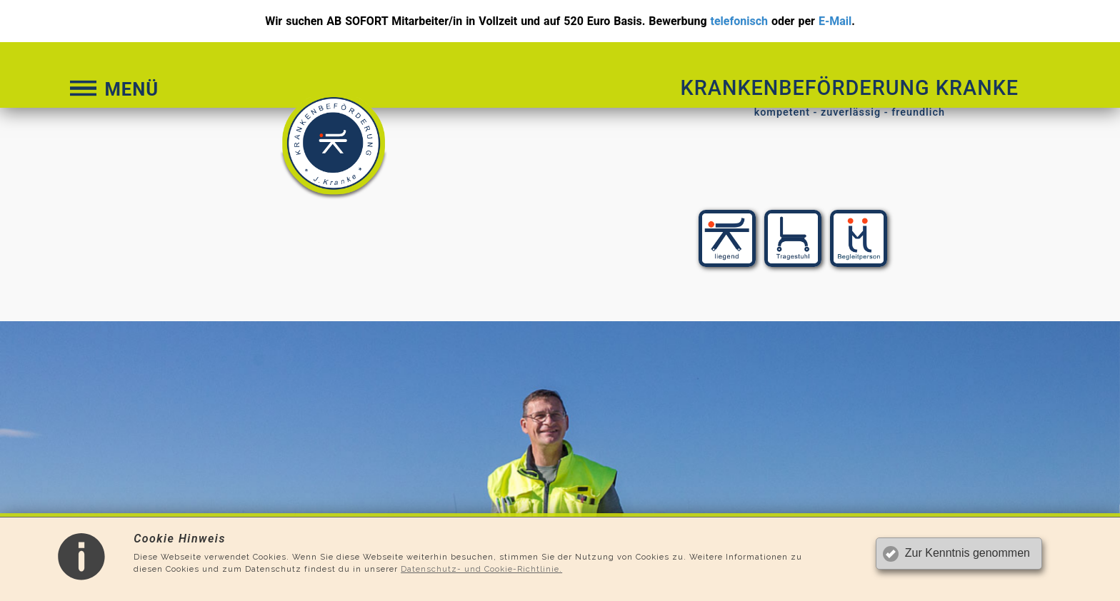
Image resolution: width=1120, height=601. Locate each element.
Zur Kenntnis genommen (967, 553)
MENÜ (113, 89)
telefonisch (739, 21)
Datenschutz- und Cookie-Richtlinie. (481, 569)
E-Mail (835, 21)
